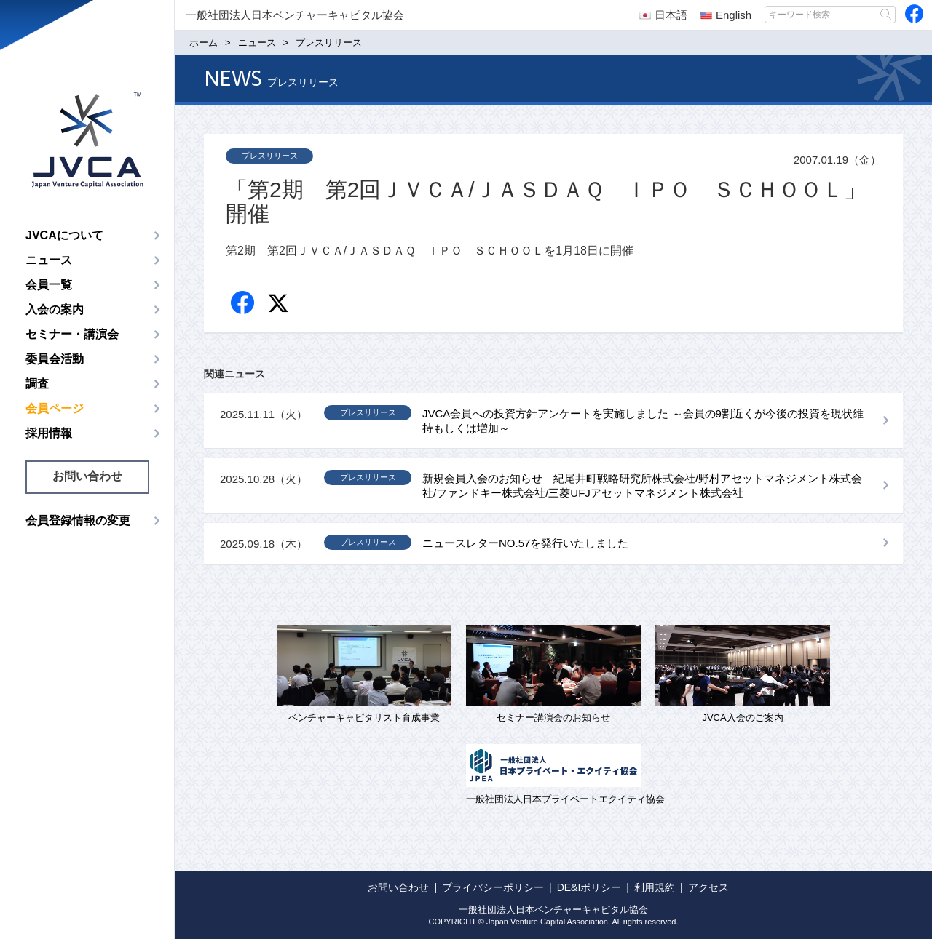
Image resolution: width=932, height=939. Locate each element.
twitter (280, 305)
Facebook (243, 303)
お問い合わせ (87, 476)
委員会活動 (54, 359)
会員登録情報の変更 (77, 520)
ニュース (48, 260)
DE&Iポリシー (589, 887)
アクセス (708, 887)
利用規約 (654, 887)
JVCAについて (64, 235)
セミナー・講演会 (72, 334)
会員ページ (54, 408)
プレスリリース (270, 155)
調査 (37, 383)
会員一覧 (48, 285)
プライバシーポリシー (493, 887)
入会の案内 (54, 309)
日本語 (663, 15)
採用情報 (48, 433)
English (725, 15)
